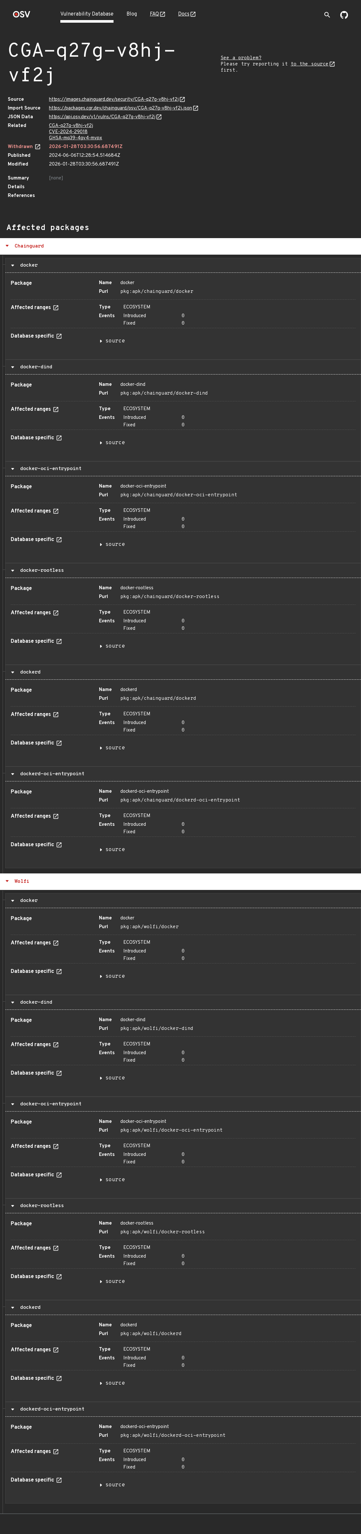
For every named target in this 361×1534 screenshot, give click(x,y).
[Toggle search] (327, 14)
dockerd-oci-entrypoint (50, 774)
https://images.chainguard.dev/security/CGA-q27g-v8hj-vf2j (114, 100)
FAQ (154, 14)
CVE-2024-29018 (68, 132)
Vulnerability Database (87, 14)
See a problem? (241, 58)
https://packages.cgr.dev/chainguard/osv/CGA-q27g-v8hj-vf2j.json (120, 108)
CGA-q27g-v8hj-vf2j (71, 126)
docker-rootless (40, 570)
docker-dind (34, 367)
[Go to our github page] (344, 17)
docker (27, 265)
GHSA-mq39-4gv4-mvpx (75, 138)
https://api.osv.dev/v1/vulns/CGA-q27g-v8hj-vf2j (102, 117)
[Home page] (21, 16)
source (115, 341)
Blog (131, 14)
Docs (183, 14)
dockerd (29, 672)
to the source (310, 64)
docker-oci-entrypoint (49, 469)
